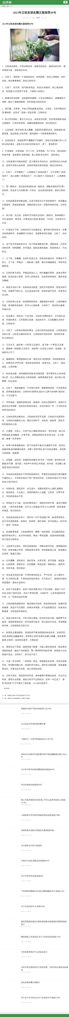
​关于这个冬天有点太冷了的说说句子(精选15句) (40, 998)
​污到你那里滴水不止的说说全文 (34, 952)
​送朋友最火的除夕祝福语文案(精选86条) (37, 830)
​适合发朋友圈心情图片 (30, 982)
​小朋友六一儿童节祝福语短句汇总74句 (37, 739)
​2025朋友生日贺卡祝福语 (31, 845)
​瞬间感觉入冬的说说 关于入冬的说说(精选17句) (41, 937)
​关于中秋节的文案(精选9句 (32, 876)
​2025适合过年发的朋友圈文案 (33, 724)
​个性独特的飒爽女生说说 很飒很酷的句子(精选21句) (42, 891)
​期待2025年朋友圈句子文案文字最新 (19, 698)
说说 (7, 6)
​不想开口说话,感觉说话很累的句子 (35, 861)
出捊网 (3, 6)
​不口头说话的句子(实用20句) (33, 906)
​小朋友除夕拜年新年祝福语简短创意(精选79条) (40, 815)
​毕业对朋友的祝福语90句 (31, 785)
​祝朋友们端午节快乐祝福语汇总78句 (19, 695)
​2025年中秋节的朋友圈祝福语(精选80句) (37, 769)
